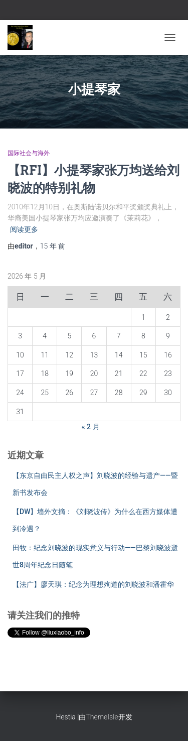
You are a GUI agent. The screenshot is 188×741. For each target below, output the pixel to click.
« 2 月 (91, 427)
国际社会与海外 (29, 153)
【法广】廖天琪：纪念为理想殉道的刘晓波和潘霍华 (93, 584)
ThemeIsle (102, 717)
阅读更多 (24, 229)
